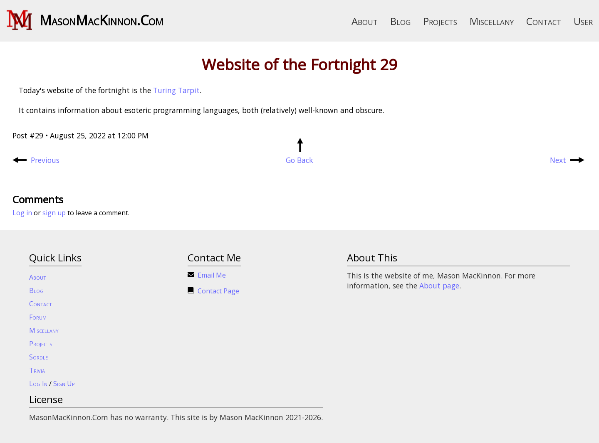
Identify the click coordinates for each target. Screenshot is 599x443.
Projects (440, 21)
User (583, 21)
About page (439, 285)
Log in (22, 212)
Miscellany (492, 21)
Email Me (212, 275)
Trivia (37, 370)
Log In (38, 383)
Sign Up (64, 383)
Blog (400, 21)
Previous (35, 160)
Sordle (38, 357)
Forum (38, 317)
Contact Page (218, 290)
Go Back (299, 155)
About (364, 21)
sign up (54, 212)
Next (567, 160)
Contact (543, 21)
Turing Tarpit (176, 90)
